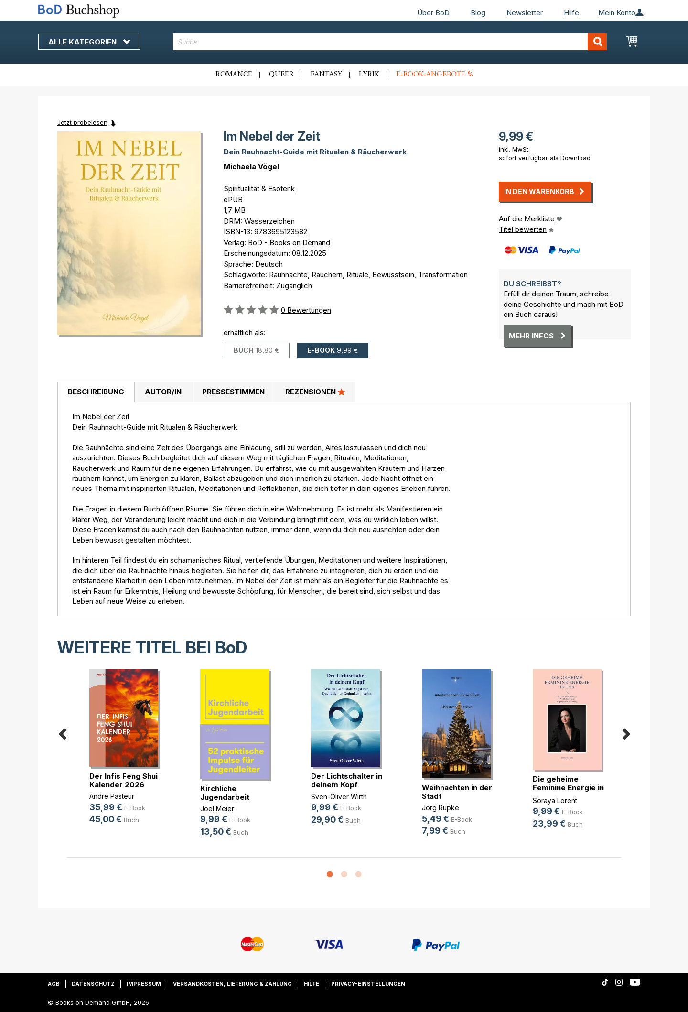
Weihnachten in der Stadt (457, 792)
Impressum (144, 983)
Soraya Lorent (555, 800)
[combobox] (390, 41)
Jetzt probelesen (82, 122)
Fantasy (326, 74)
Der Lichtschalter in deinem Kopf (346, 780)
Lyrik (369, 74)
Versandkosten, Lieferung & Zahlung (232, 983)
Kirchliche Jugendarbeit (224, 793)
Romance (233, 74)
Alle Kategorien (89, 41)
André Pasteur (111, 796)
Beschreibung (96, 391)
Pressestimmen (233, 391)
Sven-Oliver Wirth (339, 797)
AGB (54, 983)
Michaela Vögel (251, 166)
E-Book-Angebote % (434, 74)
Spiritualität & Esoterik (259, 188)
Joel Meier (217, 809)
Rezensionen (315, 391)
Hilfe (571, 12)
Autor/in (163, 391)
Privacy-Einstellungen (368, 983)
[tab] (95, 392)
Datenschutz (93, 983)
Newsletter (524, 12)
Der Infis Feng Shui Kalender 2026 (123, 780)
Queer (281, 74)
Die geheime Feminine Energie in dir (568, 787)
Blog (478, 12)
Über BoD (433, 12)
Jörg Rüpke (440, 808)
